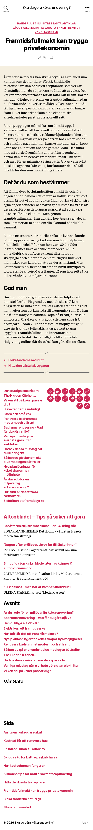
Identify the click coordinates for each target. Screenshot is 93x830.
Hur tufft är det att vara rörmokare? (21, 494)
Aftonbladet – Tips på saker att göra (44, 517)
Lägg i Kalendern (26, 27)
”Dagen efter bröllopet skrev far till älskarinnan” (40, 544)
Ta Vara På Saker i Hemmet (60, 27)
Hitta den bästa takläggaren (25, 782)
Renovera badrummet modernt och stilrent (20, 421)
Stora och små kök (17, 414)
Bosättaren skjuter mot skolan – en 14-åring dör (40, 526)
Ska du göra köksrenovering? (46, 7)
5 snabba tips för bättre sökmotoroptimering (38, 774)
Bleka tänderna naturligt (22, 409)
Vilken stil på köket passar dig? (27, 671)
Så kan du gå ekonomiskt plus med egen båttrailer (22, 460)
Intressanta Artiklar (59, 23)
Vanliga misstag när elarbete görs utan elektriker (18, 440)
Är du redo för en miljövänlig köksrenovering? (16, 483)
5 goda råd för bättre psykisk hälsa (31, 757)
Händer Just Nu (29, 23)
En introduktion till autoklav (25, 749)
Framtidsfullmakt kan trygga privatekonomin (38, 790)
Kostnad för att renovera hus (26, 741)
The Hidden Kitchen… (20, 395)
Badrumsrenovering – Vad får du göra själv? (23, 429)
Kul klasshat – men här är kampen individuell (37, 587)
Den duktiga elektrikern (21, 391)
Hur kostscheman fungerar (25, 765)
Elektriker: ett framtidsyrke (24, 501)
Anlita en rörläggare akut (23, 732)
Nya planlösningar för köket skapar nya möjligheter (20, 470)
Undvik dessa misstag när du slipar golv (23, 451)
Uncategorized (46, 31)
